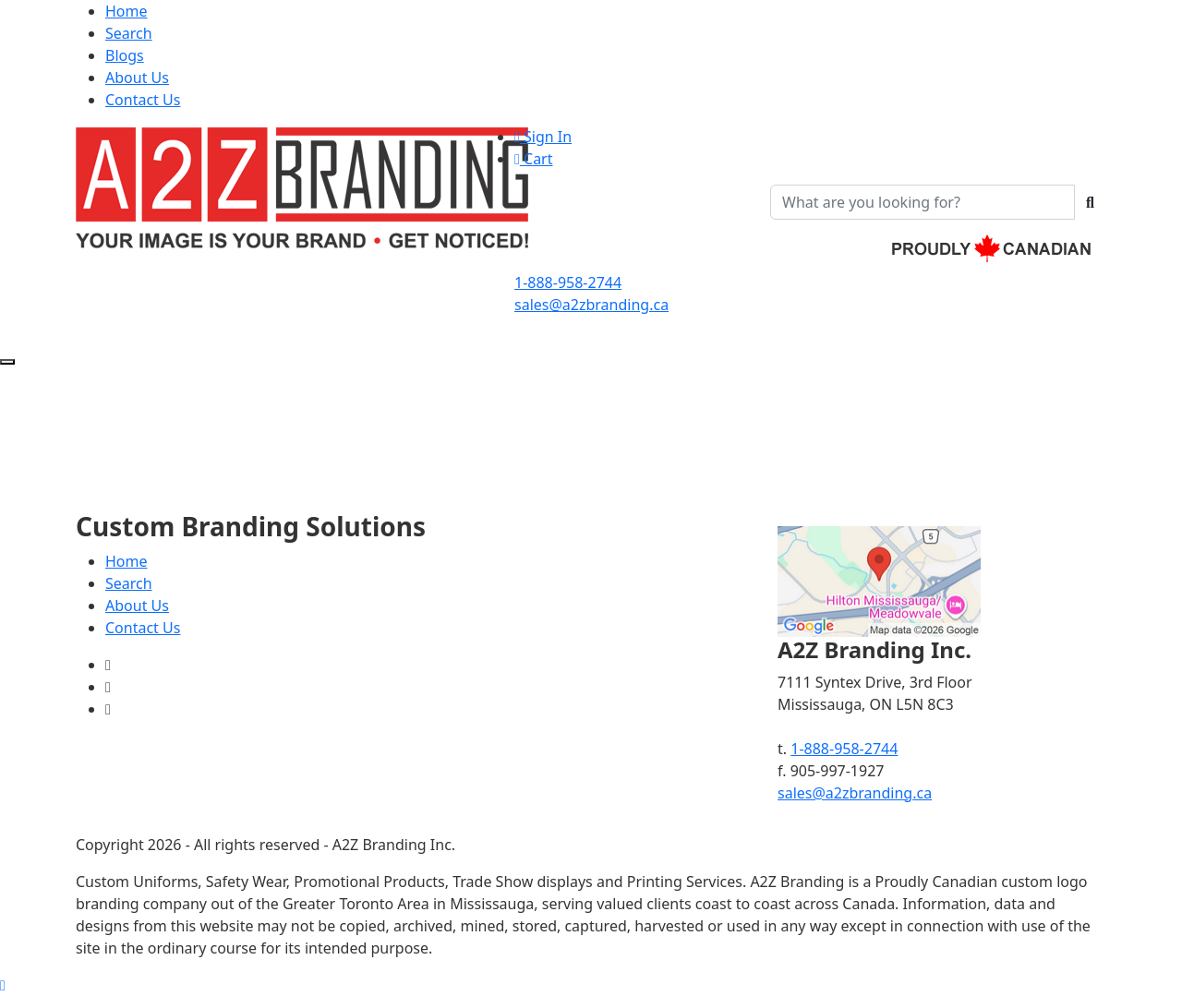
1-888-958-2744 (567, 282)
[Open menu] (7, 362)
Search (128, 33)
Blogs (124, 55)
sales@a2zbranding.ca (591, 304)
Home (126, 11)
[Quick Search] (922, 202)
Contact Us (142, 100)
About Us (137, 77)
